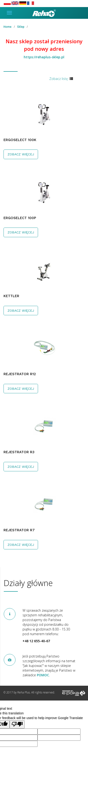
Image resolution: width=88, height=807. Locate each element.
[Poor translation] (17, 724)
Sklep (20, 27)
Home (7, 27)
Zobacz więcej (21, 154)
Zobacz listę (58, 78)
